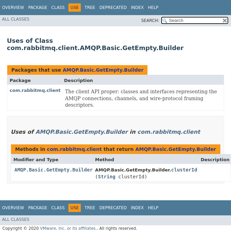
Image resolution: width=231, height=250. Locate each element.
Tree (90, 7)
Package (37, 7)
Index (137, 7)
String (107, 176)
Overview (13, 7)
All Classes (15, 19)
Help (153, 7)
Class (58, 7)
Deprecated (113, 7)
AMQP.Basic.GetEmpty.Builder (103, 70)
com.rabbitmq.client (35, 90)
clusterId (184, 169)
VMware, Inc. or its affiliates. (68, 228)
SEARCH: (150, 20)
